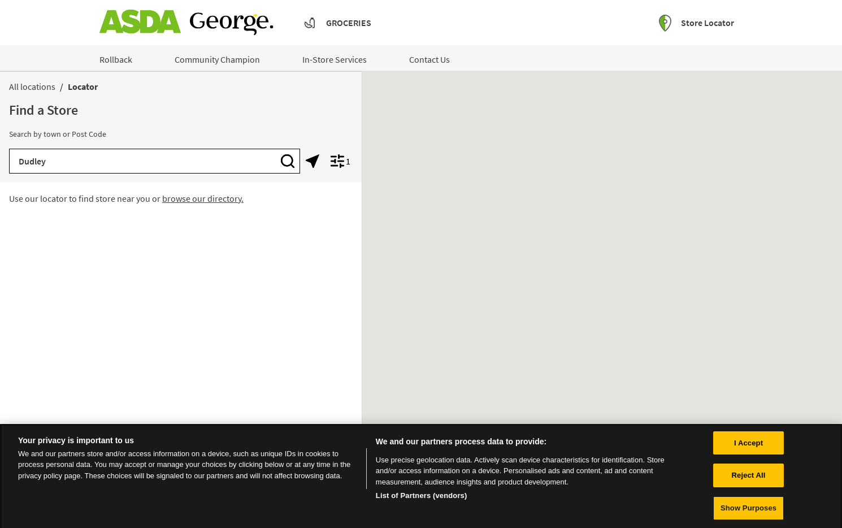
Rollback (115, 59)
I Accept (748, 447)
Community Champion (217, 59)
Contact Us (429, 59)
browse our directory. (203, 198)
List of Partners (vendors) (421, 500)
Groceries (348, 22)
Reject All (749, 479)
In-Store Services (334, 59)
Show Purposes (748, 512)
